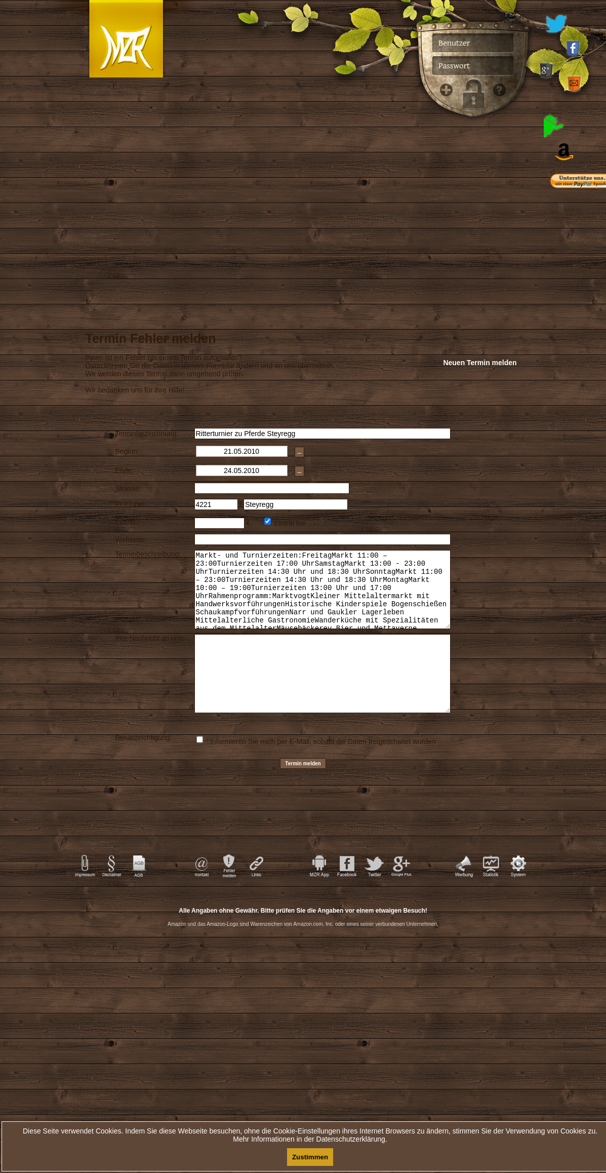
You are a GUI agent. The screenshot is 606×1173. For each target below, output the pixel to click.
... (299, 452)
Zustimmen (310, 1157)
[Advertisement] (303, 982)
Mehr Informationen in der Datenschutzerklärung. (310, 1139)
